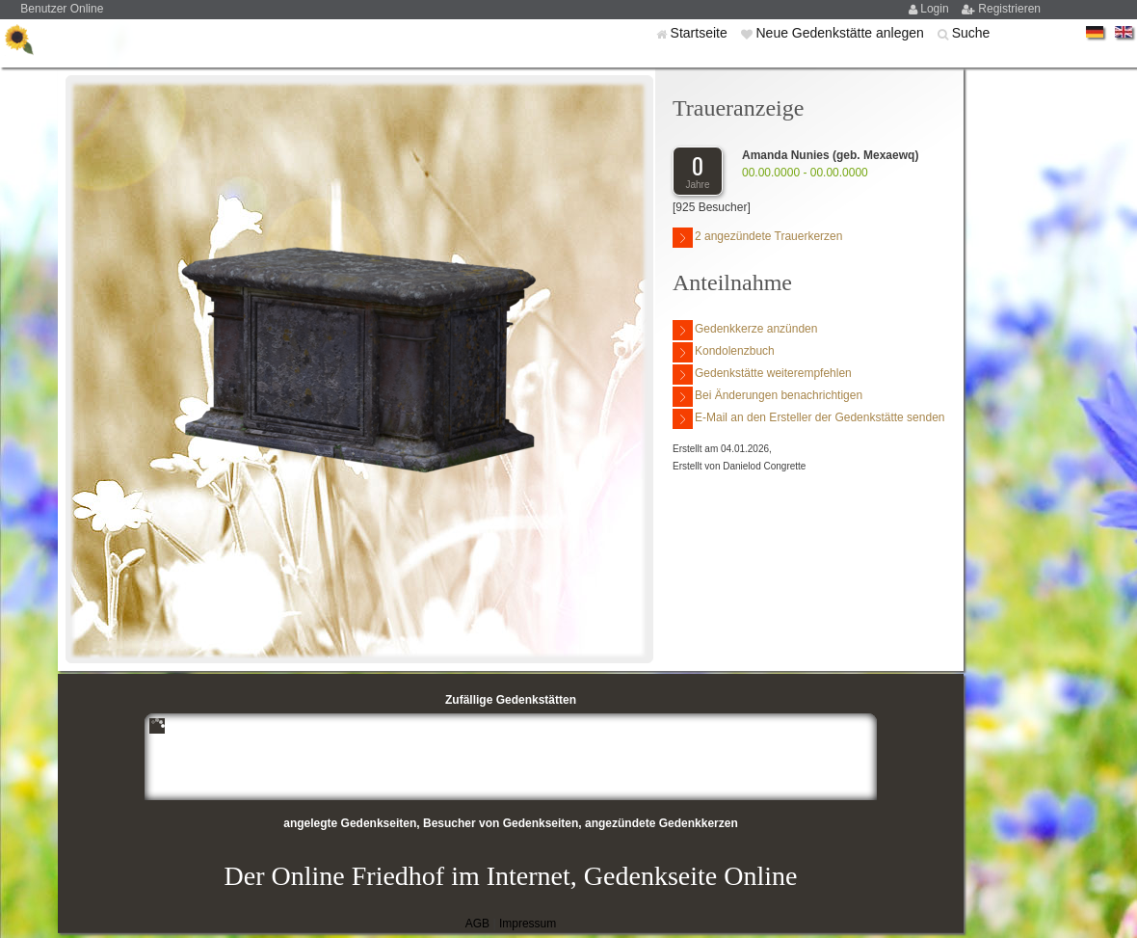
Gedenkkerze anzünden (745, 330)
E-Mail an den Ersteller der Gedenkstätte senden (808, 419)
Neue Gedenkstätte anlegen (841, 32)
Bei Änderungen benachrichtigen (767, 397)
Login (936, 8)
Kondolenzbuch (724, 352)
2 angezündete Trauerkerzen (757, 238)
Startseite (701, 32)
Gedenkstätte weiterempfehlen (762, 374)
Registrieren (1009, 8)
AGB (477, 923)
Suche (971, 32)
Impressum (527, 923)
